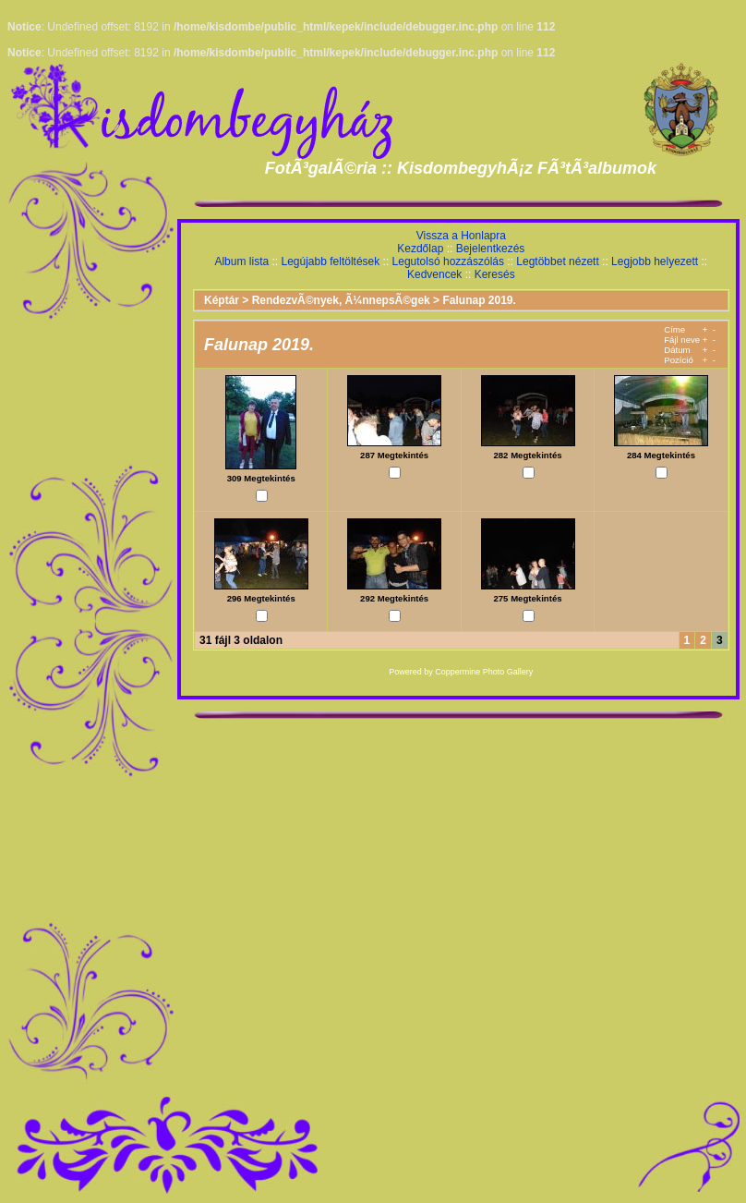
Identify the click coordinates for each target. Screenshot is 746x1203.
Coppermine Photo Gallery (484, 671)
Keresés (495, 274)
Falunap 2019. (478, 300)
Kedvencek (434, 274)
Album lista (241, 261)
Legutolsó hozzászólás (448, 261)
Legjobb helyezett (654, 261)
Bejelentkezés (490, 248)
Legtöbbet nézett (557, 261)
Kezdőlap (420, 248)
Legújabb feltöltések (330, 261)
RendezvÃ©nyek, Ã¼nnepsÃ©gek (341, 300)
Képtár (221, 300)
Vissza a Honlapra (461, 235)
